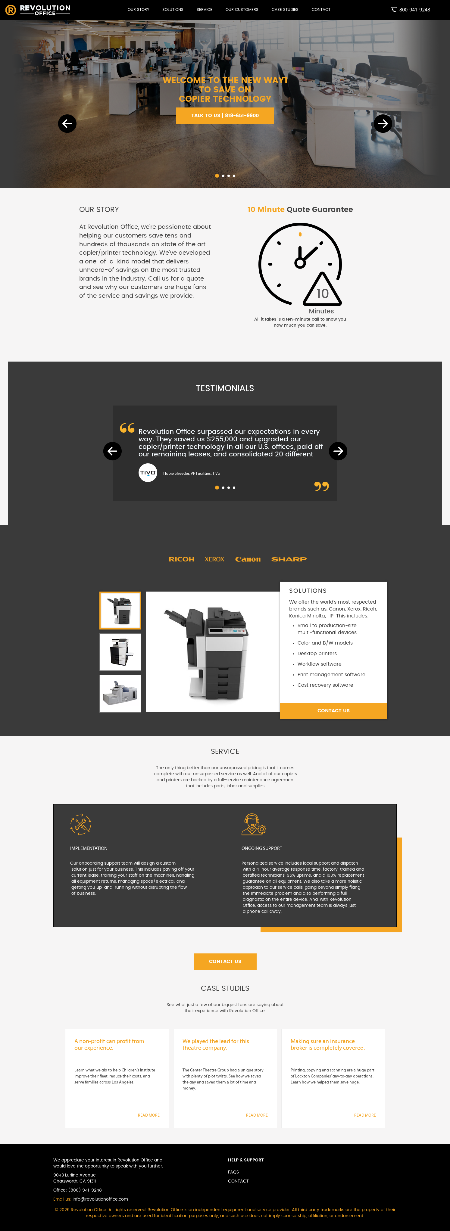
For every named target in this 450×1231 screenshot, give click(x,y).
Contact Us (333, 710)
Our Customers (242, 10)
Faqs (233, 1172)
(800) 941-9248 (85, 1190)
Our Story (138, 10)
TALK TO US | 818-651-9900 (225, 115)
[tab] (120, 610)
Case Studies (285, 10)
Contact (321, 10)
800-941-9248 (414, 10)
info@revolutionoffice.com (100, 1199)
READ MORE (149, 1115)
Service (204, 10)
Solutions (172, 10)
